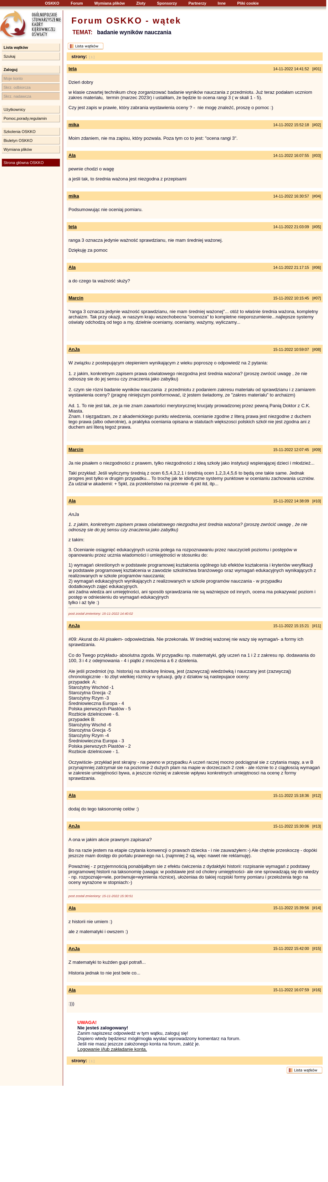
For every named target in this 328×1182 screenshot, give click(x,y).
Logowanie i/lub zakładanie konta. (112, 1049)
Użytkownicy (14, 109)
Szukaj (9, 56)
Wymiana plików (109, 3)
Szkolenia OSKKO (20, 131)
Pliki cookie (248, 3)
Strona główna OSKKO (24, 162)
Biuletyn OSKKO (18, 140)
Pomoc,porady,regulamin (25, 118)
